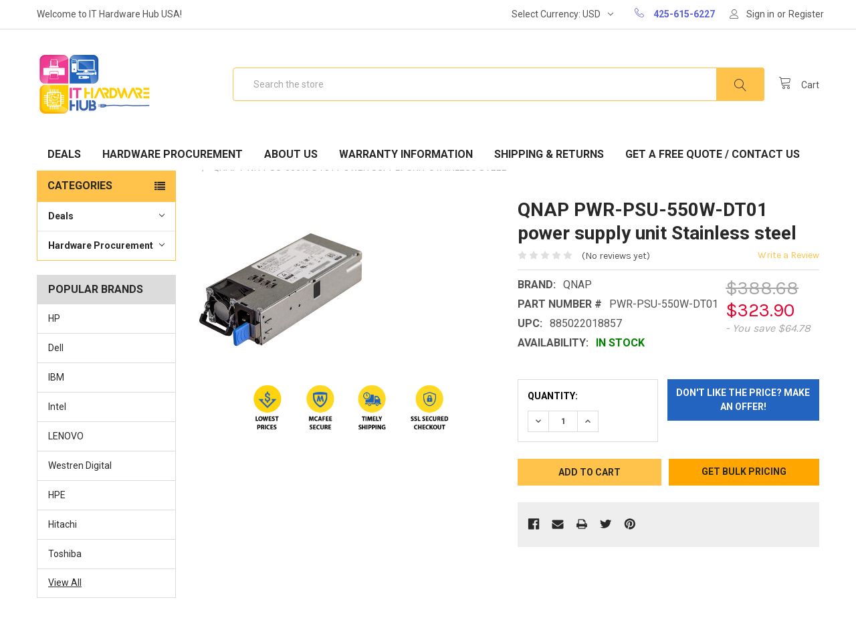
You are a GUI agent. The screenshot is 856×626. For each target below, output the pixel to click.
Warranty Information (406, 154)
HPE (57, 495)
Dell (56, 347)
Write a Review (788, 255)
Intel (57, 406)
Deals (64, 154)
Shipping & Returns (549, 154)
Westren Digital (80, 465)
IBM (56, 377)
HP (54, 318)
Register (806, 14)
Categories (79, 185)
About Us (291, 154)
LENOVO (66, 436)
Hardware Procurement (172, 154)
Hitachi (62, 524)
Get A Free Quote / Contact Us (712, 154)
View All (65, 582)
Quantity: (553, 396)
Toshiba (65, 553)
